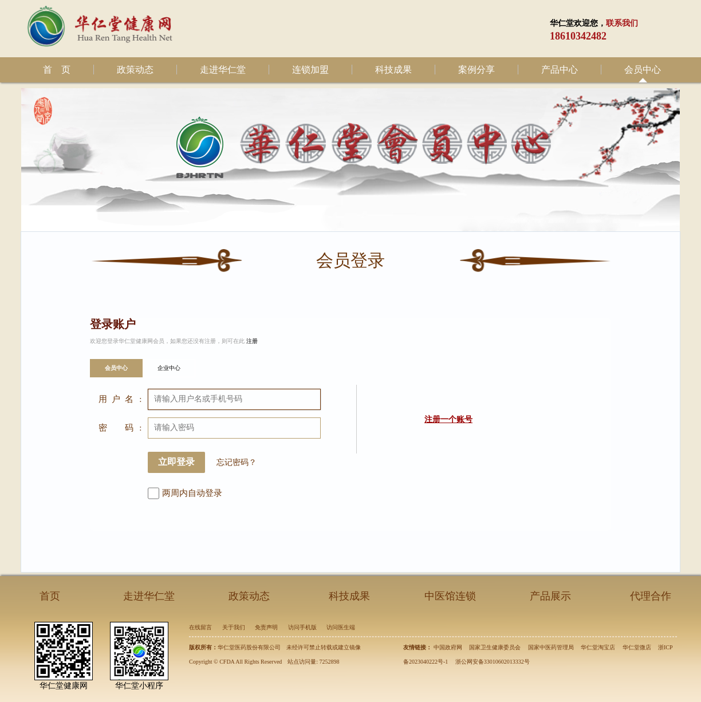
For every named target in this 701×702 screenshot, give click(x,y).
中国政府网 (448, 647)
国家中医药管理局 (551, 647)
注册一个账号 (448, 419)
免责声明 (266, 627)
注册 (252, 341)
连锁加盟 (310, 69)
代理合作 (650, 596)
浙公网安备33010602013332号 (492, 661)
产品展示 (550, 596)
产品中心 (559, 69)
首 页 (56, 69)
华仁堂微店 (637, 647)
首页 (50, 596)
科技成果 (393, 69)
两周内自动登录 (192, 493)
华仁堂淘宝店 (598, 647)
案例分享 (476, 69)
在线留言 (200, 627)
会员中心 (642, 69)
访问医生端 (340, 627)
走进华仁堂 (223, 69)
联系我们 (622, 23)
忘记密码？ (236, 462)
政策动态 (135, 69)
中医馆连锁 (450, 596)
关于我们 (233, 627)
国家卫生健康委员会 (495, 647)
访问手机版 (302, 627)
